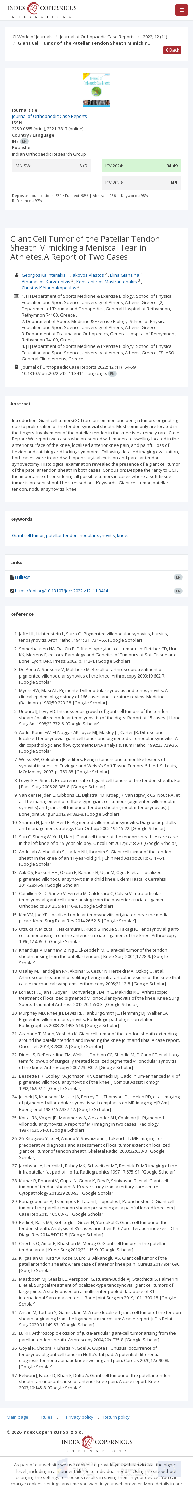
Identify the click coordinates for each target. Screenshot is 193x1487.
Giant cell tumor (28, 535)
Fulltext (22, 577)
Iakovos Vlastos (88, 275)
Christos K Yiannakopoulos (49, 288)
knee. (122, 535)
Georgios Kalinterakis (44, 275)
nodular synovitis (97, 535)
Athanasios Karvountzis (46, 281)
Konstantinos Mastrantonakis (106, 281)
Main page (17, 1417)
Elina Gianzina (124, 275)
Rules (47, 1417)
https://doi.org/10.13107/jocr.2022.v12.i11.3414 (61, 591)
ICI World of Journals (32, 37)
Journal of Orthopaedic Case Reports (97, 37)
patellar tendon (62, 535)
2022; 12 (155, 37)
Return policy (116, 1417)
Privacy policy (79, 1417)
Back (172, 50)
